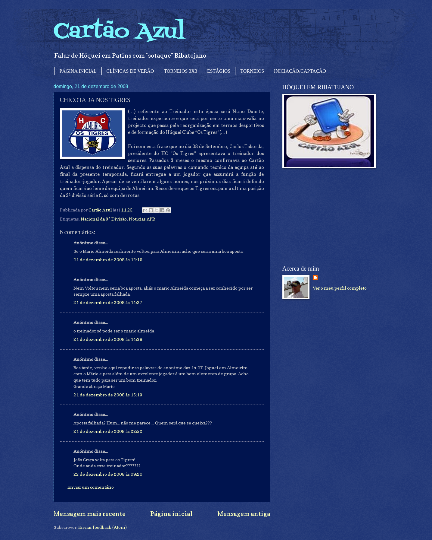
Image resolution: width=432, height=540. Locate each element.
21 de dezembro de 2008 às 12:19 (107, 259)
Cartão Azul (119, 32)
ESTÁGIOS (218, 71)
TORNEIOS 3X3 (180, 71)
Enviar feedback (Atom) (102, 527)
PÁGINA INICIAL (78, 71)
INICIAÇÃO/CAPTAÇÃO (300, 71)
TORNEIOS (252, 71)
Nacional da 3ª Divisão (104, 218)
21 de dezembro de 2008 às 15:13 (107, 394)
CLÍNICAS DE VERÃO (130, 71)
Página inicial (171, 513)
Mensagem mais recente (90, 513)
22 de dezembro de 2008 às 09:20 (107, 474)
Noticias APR (142, 218)
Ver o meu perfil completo (340, 288)
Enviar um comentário (90, 487)
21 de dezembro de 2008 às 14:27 (107, 302)
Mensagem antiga (243, 513)
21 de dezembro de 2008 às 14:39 (107, 339)
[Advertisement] (327, 217)
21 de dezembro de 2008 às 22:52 (107, 431)
